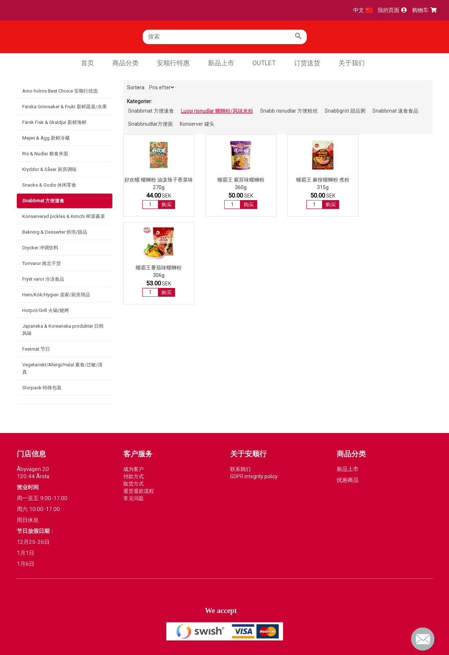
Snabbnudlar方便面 (150, 124)
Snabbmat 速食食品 (395, 111)
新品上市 (221, 63)
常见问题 (133, 498)
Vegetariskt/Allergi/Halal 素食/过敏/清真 (62, 368)
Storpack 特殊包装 (42, 387)
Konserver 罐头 (197, 124)
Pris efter (161, 87)
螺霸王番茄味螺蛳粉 (398, 180)
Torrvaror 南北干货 (41, 263)
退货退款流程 (138, 491)
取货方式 (133, 484)
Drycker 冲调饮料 (40, 247)
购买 (166, 211)
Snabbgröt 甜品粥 (345, 111)
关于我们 (351, 63)
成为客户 (133, 469)
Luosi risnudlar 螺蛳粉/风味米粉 (217, 111)
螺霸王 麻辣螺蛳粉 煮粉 (317, 180)
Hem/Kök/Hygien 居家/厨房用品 (56, 294)
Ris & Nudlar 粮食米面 (45, 153)
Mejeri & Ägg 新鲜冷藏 (46, 138)
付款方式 (133, 476)
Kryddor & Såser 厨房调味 (49, 169)
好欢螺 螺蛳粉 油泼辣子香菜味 (158, 183)
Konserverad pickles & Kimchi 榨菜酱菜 (63, 216)
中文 (363, 10)
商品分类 (125, 63)
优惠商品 (348, 480)
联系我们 (240, 469)
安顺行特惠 (173, 63)
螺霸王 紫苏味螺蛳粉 (238, 180)
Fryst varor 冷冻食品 (43, 279)
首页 (87, 63)
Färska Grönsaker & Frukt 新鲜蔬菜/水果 (64, 106)
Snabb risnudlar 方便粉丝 (289, 111)
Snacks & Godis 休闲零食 (49, 185)
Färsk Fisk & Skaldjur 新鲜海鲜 (54, 122)
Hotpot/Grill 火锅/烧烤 (45, 310)
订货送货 (307, 63)
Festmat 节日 (36, 349)
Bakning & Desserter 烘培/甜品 (54, 232)
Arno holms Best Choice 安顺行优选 (60, 91)
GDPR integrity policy (254, 476)
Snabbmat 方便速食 (43, 200)
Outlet (264, 63)
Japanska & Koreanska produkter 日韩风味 (63, 329)
